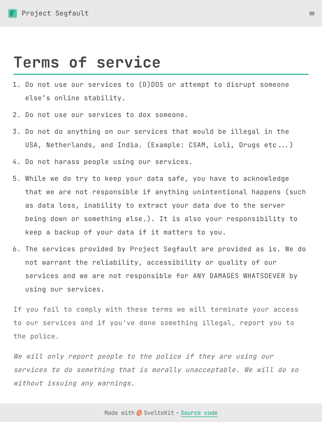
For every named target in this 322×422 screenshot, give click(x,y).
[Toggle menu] (312, 13)
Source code (199, 413)
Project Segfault (48, 13)
